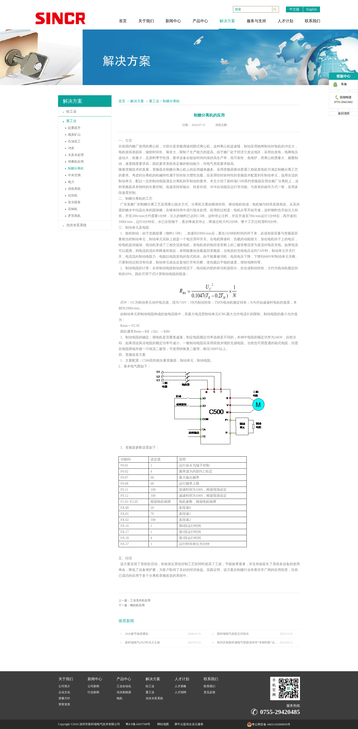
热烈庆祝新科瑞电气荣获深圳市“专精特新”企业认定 (248, 642)
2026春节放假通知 (136, 633)
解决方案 (137, 101)
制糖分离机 (171, 101)
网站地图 (162, 724)
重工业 (154, 101)
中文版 (294, 9)
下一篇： (132, 605)
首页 (122, 101)
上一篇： (134, 600)
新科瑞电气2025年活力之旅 (142, 642)
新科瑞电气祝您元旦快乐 (233, 633)
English (311, 9)
